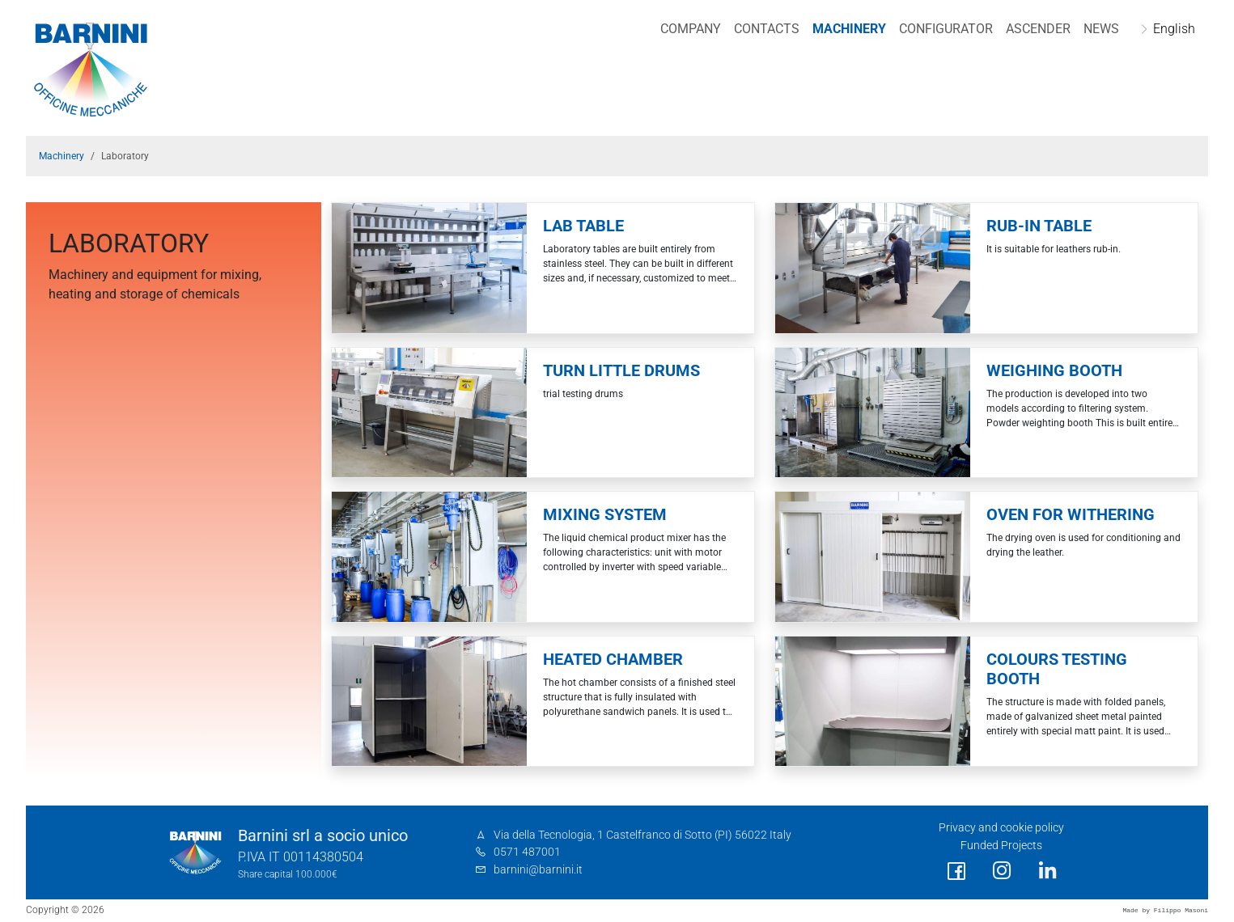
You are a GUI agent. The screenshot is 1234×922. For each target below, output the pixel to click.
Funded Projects (1001, 845)
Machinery (849, 28)
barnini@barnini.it (538, 870)
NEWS (1101, 28)
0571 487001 (527, 852)
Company (690, 28)
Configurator (946, 28)
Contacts (766, 28)
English (1174, 28)
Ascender (1038, 28)
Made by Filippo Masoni (1165, 910)
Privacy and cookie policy (1001, 828)
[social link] (956, 871)
